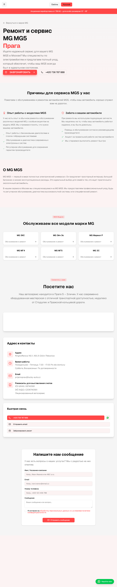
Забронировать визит (20, 431)
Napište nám (105, 581)
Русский (66, 4)
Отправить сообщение (58, 520)
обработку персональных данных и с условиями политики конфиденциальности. (59, 512)
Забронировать (20, 72)
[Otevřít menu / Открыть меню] (4, 4)
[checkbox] (26, 511)
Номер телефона (32, 489)
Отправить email (18, 424)
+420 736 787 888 (53, 72)
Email (27, 479)
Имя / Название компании (36, 470)
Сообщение (29, 498)
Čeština (54, 4)
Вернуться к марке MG (15, 23)
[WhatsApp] (107, 418)
